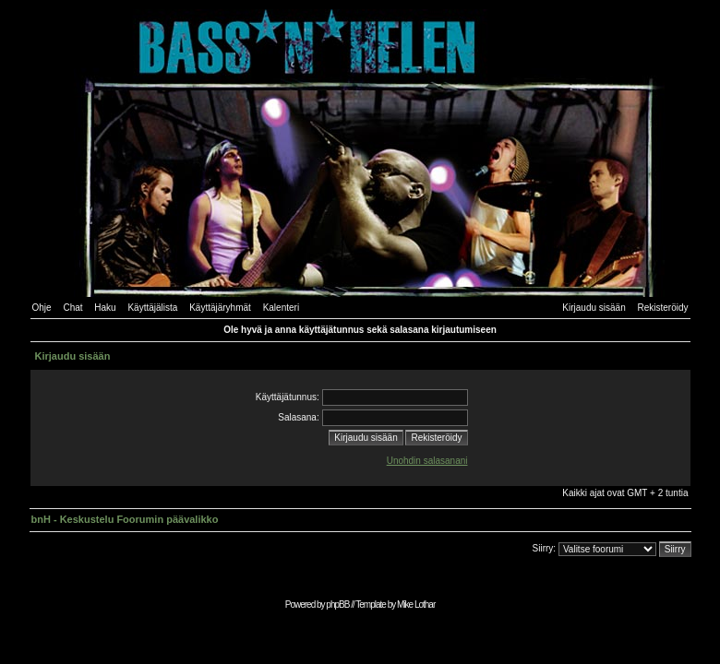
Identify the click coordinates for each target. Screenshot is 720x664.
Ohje (42, 307)
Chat (72, 307)
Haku (104, 307)
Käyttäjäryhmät (220, 307)
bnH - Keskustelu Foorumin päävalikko (125, 519)
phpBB (337, 604)
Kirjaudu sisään (593, 307)
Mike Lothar (416, 604)
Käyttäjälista (152, 307)
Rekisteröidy (662, 307)
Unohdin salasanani (427, 461)
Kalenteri (281, 307)
